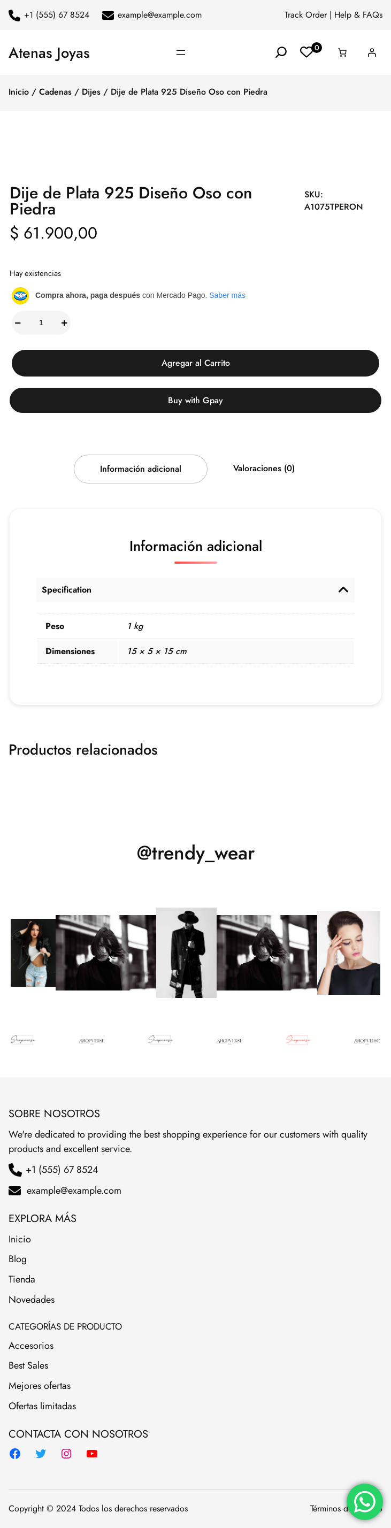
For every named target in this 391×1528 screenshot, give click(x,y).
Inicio (19, 92)
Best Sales (28, 1365)
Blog (18, 1259)
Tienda (22, 1279)
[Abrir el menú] (180, 52)
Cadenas (55, 92)
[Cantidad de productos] (41, 323)
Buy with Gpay (195, 400)
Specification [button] (66, 589)
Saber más (227, 295)
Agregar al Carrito (196, 363)
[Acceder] (371, 52)
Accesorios (31, 1346)
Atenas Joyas (49, 52)
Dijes (91, 92)
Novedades (32, 1300)
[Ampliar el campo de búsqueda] (281, 53)
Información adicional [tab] (140, 469)
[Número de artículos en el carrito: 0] (342, 52)
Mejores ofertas (40, 1386)
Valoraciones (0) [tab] (264, 468)
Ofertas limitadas (42, 1406)
